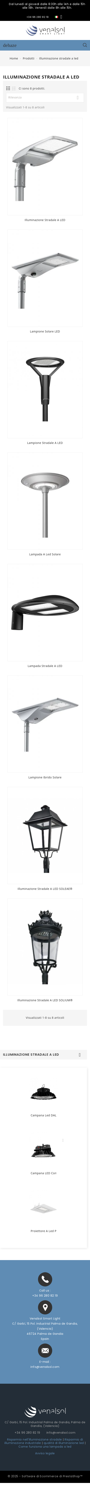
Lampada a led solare (45, 554)
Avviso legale (45, 1453)
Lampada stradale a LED (45, 666)
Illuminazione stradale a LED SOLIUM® (45, 1000)
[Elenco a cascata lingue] (59, 16)
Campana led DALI (43, 1115)
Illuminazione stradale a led (31, 1054)
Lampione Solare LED (45, 331)
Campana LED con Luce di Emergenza (43, 1173)
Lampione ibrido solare (45, 777)
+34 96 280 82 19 (45, 1296)
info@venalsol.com (45, 1367)
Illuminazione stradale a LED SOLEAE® (45, 889)
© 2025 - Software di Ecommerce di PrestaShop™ (45, 1476)
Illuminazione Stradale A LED (45, 220)
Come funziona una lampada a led (45, 1447)
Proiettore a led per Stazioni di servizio (43, 1231)
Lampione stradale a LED (45, 443)
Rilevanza (45, 97)
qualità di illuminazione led (64, 1443)
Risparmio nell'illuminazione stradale (34, 1439)
